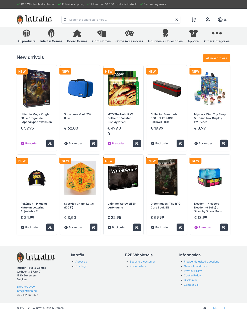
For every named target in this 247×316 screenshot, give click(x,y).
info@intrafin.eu (27, 290)
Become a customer (142, 261)
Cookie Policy (192, 275)
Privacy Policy (193, 270)
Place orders (138, 266)
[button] (51, 36)
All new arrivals (216, 58)
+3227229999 (26, 287)
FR (225, 307)
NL (215, 307)
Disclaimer (190, 280)
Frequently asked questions (201, 261)
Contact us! (191, 284)
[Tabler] (34, 20)
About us (81, 261)
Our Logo (81, 266)
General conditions (195, 266)
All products (26, 35)
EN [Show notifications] (222, 19)
